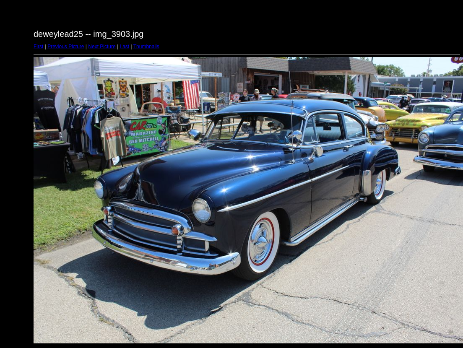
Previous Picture (65, 46)
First (38, 46)
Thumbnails (146, 46)
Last (124, 46)
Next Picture (101, 46)
